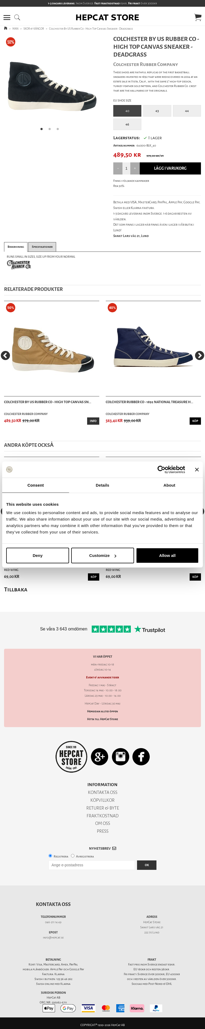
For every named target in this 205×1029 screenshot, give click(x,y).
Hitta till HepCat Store (102, 719)
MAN (15, 28)
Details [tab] (102, 485)
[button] (7, 17)
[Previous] (5, 355)
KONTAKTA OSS (102, 792)
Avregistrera (85, 856)
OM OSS (102, 823)
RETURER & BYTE (102, 808)
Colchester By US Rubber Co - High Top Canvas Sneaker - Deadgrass (91, 28)
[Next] (199, 355)
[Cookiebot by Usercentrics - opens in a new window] (161, 469)
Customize (102, 555)
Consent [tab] (36, 485)
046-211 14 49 (53, 922)
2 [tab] (51, 130)
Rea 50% (118, 186)
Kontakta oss (53, 904)
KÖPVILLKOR (102, 800)
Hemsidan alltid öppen (102, 711)
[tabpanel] (51, 85)
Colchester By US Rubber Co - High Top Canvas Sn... (47, 402)
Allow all (167, 555)
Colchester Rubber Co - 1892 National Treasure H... (149, 402)
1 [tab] (43, 130)
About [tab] (169, 485)
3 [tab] (59, 130)
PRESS (102, 831)
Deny (38, 555)
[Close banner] (197, 469)
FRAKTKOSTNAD (103, 816)
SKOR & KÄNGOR (33, 28)
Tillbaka (16, 589)
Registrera (61, 856)
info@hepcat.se (53, 938)
